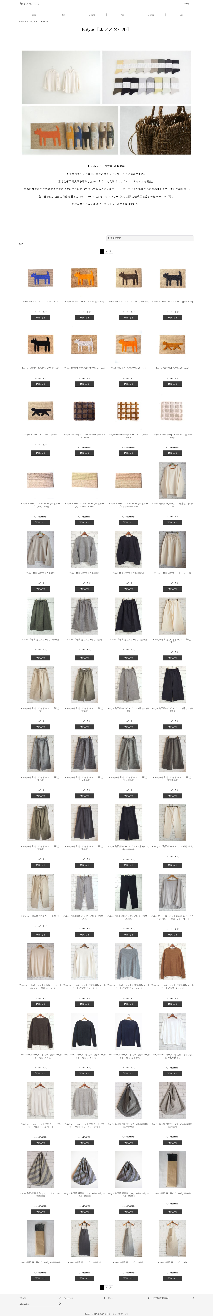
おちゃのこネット (101, 1314)
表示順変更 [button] (114, 238)
